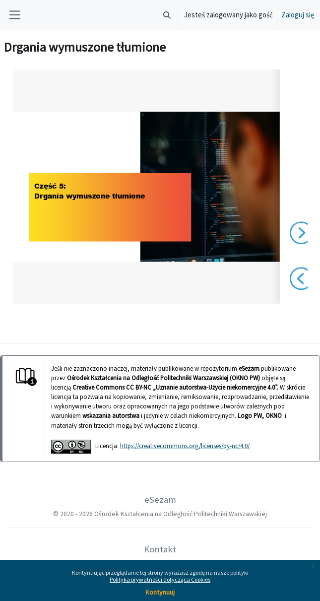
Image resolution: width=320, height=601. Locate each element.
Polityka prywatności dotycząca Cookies (160, 579)
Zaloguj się (297, 14)
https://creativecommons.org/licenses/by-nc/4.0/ (185, 446)
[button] (167, 15)
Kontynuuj (160, 592)
